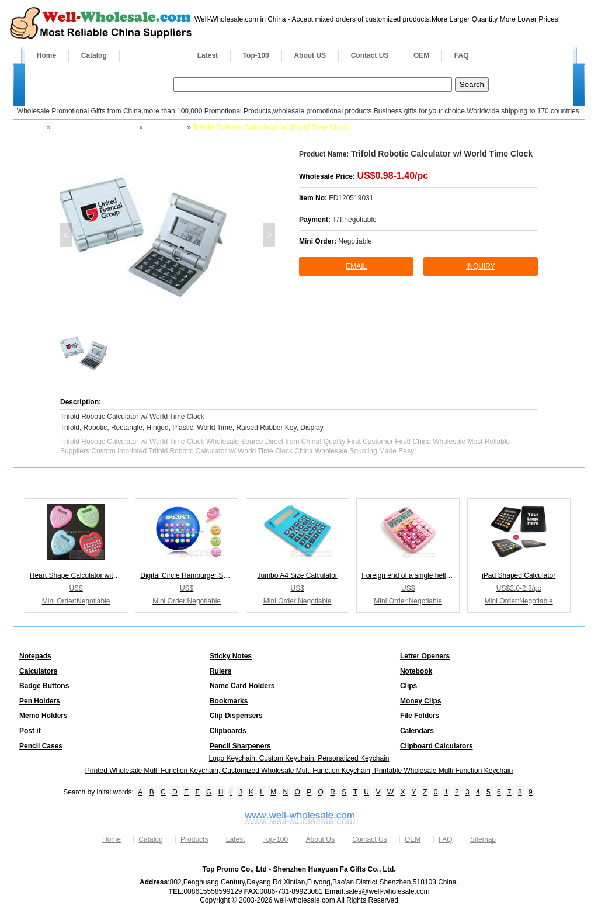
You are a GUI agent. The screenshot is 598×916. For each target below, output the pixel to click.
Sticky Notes (231, 656)
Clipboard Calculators (436, 746)
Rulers (220, 671)
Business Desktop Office (94, 127)
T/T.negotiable (354, 220)
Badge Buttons (44, 686)
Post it (30, 731)
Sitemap (483, 839)
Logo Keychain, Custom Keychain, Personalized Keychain (299, 758)
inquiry (480, 266)
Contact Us (369, 839)
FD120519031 (351, 198)
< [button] (65, 234)
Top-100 (256, 55)
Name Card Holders (242, 686)
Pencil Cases (40, 746)
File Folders (419, 716)
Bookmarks (229, 701)
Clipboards (228, 731)
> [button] (269, 234)
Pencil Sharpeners (240, 746)
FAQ (461, 55)
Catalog (94, 55)
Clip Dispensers (236, 716)
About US (310, 55)
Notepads (35, 656)
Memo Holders (43, 716)
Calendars (417, 731)
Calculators (164, 127)
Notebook (416, 671)
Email (356, 266)
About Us (320, 839)
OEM (421, 55)
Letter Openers (425, 656)
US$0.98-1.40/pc (392, 176)
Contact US (370, 55)
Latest (207, 55)
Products (152, 55)
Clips (408, 686)
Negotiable (354, 241)
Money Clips (420, 701)
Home (46, 55)
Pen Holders (39, 701)
